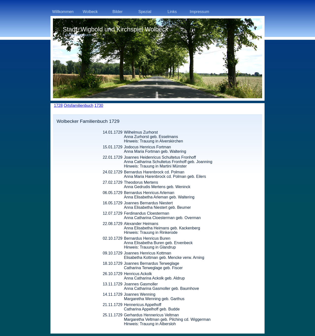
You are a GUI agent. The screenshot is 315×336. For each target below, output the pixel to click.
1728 (58, 105)
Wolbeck (90, 12)
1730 (98, 105)
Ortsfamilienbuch (78, 105)
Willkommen (63, 12)
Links (172, 12)
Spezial (144, 12)
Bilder (117, 12)
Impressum (199, 12)
